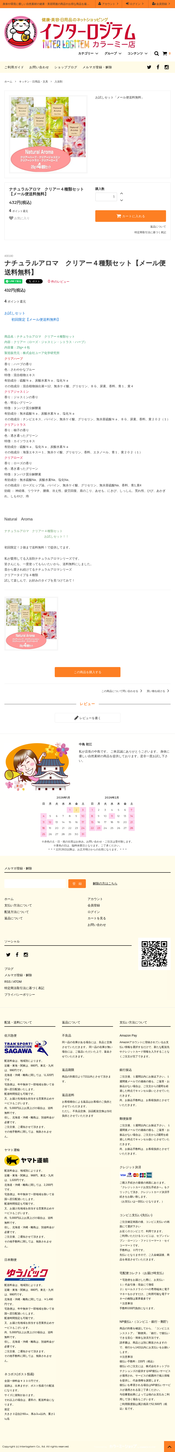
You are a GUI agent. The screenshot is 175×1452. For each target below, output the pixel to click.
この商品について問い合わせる (122, 691)
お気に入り (19, 218)
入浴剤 (58, 81)
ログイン (135, 3)
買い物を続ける (159, 691)
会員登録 (161, 3)
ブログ (9, 968)
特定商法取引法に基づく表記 (24, 988)
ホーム (8, 81)
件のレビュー (58, 281)
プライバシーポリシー (19, 994)
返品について (158, 226)
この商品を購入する (87, 672)
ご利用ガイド (14, 67)
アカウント (109, 3)
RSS (7, 981)
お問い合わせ (39, 67)
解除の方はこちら (105, 883)
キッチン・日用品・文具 (33, 81)
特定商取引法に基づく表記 (150, 232)
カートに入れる (130, 216)
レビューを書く (87, 717)
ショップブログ (65, 67)
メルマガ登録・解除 (97, 67)
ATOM (17, 981)
